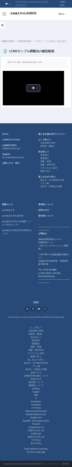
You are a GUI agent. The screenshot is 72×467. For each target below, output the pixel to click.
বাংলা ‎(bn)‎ (36, 408)
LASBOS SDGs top (11, 148)
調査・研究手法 (47, 164)
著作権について (45, 216)
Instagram (36, 401)
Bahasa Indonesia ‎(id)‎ (36, 411)
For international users (13, 157)
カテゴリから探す (49, 168)
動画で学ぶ (45, 171)
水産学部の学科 (47, 143)
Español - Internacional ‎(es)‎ (36, 421)
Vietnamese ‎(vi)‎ (36, 427)
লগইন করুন (62, 4)
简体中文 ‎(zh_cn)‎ (36, 437)
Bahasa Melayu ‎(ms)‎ (36, 414)
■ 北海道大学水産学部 (12, 216)
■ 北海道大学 (8, 210)
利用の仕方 (43, 210)
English (36, 392)
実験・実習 (45, 161)
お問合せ (36, 388)
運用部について (45, 204)
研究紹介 (44, 155)
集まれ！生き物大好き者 (52, 180)
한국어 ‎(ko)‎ (36, 443)
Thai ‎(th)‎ (36, 424)
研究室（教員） (47, 146)
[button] (8, 4)
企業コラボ (36, 372)
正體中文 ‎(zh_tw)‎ (36, 430)
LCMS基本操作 (24, 41)
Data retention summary (36, 449)
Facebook (36, 404)
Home (5, 134)
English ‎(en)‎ (36, 417)
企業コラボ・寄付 (10, 163)
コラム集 (44, 183)
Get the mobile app (36, 452)
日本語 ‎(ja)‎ (36, 433)
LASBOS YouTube (11, 139)
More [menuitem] (61, 14)
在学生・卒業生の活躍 (51, 186)
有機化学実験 (7, 41)
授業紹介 (44, 158)
